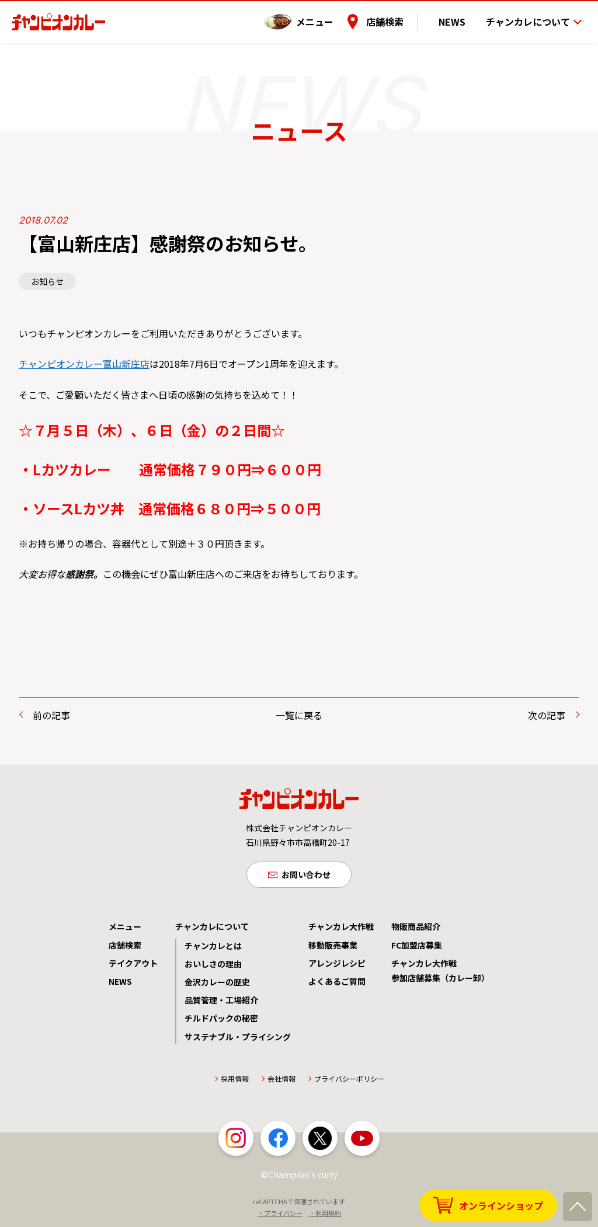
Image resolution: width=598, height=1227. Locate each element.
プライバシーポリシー (349, 1080)
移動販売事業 (332, 947)
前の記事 (51, 715)
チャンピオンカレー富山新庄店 (84, 364)
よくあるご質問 (337, 983)
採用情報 (235, 1080)
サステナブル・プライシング (238, 1038)
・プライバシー (280, 1214)
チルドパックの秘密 (221, 1020)
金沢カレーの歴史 (217, 983)
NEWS (458, 17)
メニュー (327, 17)
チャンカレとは (213, 947)
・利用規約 (325, 1214)
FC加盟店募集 (416, 947)
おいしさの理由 (213, 965)
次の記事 (546, 715)
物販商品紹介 (415, 929)
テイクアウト (133, 965)
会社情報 (281, 1080)
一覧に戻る (299, 715)
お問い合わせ (306, 875)
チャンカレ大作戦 (341, 929)
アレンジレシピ (337, 965)
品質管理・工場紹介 (221, 1002)
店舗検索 (397, 17)
